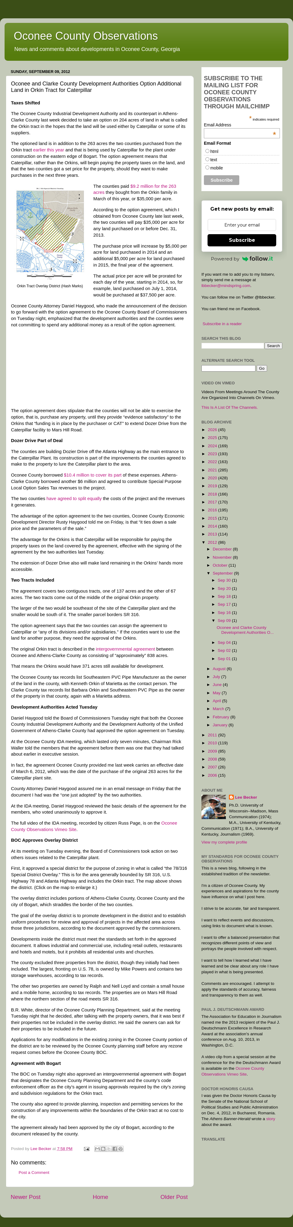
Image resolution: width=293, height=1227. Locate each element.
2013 (213, 534)
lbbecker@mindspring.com (225, 285)
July (217, 676)
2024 (213, 446)
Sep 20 (225, 588)
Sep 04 (225, 642)
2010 (213, 743)
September (223, 573)
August (220, 668)
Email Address (240, 124)
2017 (213, 502)
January (221, 725)
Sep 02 (225, 650)
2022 (213, 461)
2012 (213, 542)
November (223, 557)
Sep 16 (225, 612)
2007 (213, 767)
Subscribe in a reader (222, 323)
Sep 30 (225, 580)
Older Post (174, 1197)
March (219, 708)
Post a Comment (34, 1172)
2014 (213, 526)
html (214, 151)
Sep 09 (225, 620)
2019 (213, 486)
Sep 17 (225, 604)
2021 (213, 470)
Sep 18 (225, 596)
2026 (213, 429)
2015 (213, 518)
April (217, 701)
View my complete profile (224, 842)
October (221, 565)
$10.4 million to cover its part (92, 475)
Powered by (242, 259)
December (223, 549)
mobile (216, 167)
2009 (213, 751)
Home (100, 1197)
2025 (213, 437)
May (217, 693)
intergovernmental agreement (125, 649)
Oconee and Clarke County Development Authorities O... (245, 630)
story (270, 1118)
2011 (213, 735)
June (218, 684)
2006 (213, 775)
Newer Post (26, 1197)
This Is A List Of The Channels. (229, 407)
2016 (213, 510)
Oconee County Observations (86, 36)
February (221, 717)
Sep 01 (225, 658)
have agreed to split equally (74, 498)
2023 (213, 454)
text (213, 159)
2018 (213, 494)
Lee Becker (246, 797)
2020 (213, 478)
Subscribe (242, 240)
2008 (213, 759)
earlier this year (48, 149)
